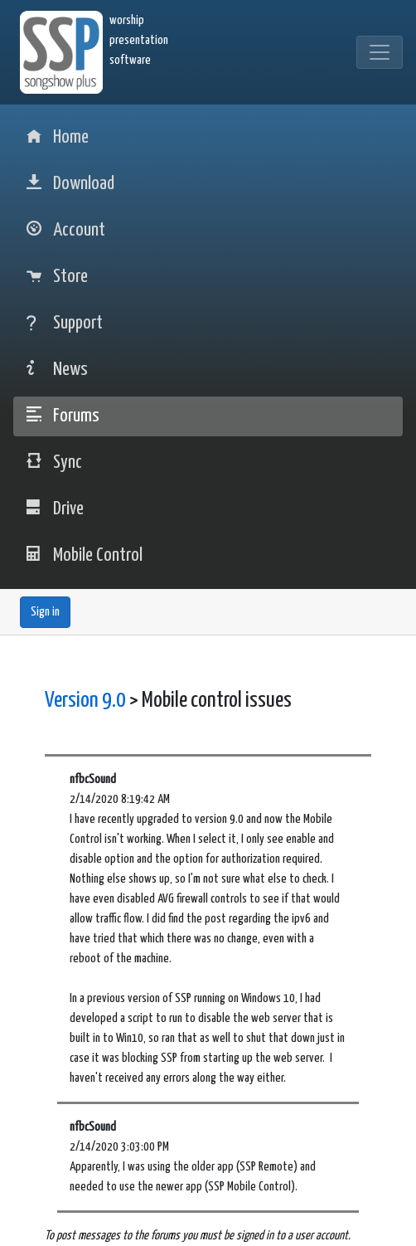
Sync (54, 462)
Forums (63, 416)
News (57, 369)
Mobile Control (85, 555)
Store (57, 276)
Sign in (45, 612)
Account (66, 230)
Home (58, 137)
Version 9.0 (85, 700)
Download (70, 183)
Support (65, 323)
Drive (55, 508)
